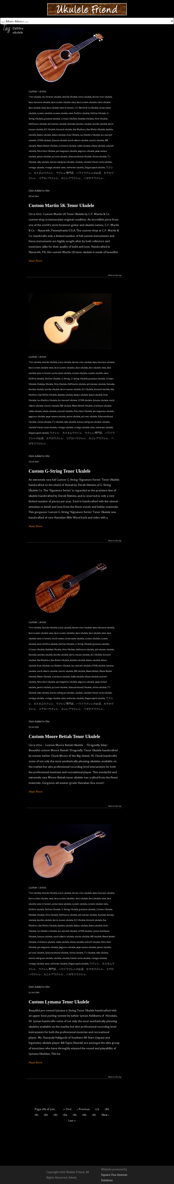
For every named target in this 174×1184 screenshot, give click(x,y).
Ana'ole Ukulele (69, 97)
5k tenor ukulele (53, 97)
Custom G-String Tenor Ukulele (59, 471)
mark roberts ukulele (78, 140)
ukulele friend (91, 162)
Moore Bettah (92, 671)
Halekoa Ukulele (86, 118)
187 (94, 1115)
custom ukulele (44, 113)
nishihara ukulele (67, 146)
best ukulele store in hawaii (60, 107)
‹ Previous (83, 1109)
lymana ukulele (59, 140)
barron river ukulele (102, 97)
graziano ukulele (52, 118)
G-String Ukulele (79, 378)
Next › (105, 1115)
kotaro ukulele (59, 135)
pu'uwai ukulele (59, 156)
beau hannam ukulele (39, 102)
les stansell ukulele (67, 400)
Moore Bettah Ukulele (47, 146)
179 (97, 1109)
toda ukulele (43, 162)
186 (84, 1115)
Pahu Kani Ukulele (46, 151)
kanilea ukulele (84, 124)
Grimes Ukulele (69, 118)
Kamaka (71, 124)
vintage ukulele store (55, 167)
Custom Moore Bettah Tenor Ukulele (64, 736)
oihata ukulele (98, 146)
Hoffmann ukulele (38, 124)
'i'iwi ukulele (35, 97)
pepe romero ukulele (56, 416)
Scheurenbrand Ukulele (80, 156)
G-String (65, 378)
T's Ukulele (57, 422)
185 (75, 1115)
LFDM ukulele (44, 140)
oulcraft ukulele (65, 411)
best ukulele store (37, 107)
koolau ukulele (44, 135)
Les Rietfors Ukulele (90, 135)
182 (46, 1115)
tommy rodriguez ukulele (62, 162)
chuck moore (58, 638)
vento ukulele (105, 162)
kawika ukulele (99, 124)
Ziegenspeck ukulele (95, 167)
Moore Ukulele (44, 676)
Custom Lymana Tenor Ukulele (59, 1001)
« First (67, 1109)
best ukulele (104, 102)
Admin (72, 1177)
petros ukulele (44, 156)
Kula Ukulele (73, 135)
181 (36, 1115)
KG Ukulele (49, 129)
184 (65, 1115)
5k (43, 97)
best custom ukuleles (87, 102)
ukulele (79, 162)
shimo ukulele (99, 156)
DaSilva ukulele (81, 113)
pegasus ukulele (86, 151)
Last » (72, 1120)
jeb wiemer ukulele (57, 124)
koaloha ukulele (65, 395)
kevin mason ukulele (70, 389)
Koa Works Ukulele (96, 129)
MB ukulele (65, 405)
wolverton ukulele (75, 167)
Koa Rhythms (79, 129)
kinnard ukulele (64, 129)
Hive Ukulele (101, 118)
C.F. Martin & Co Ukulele (86, 107)
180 (107, 1109)
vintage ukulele (36, 167)
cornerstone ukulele (61, 373)
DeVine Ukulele (98, 113)
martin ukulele (96, 140)
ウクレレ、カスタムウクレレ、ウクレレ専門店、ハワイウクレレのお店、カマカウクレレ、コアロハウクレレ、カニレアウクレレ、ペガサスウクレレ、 (71, 173)
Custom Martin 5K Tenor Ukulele (61, 205)
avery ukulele (85, 97)
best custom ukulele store (63, 102)
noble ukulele (83, 146)
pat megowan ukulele (66, 151)
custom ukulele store (63, 113)
